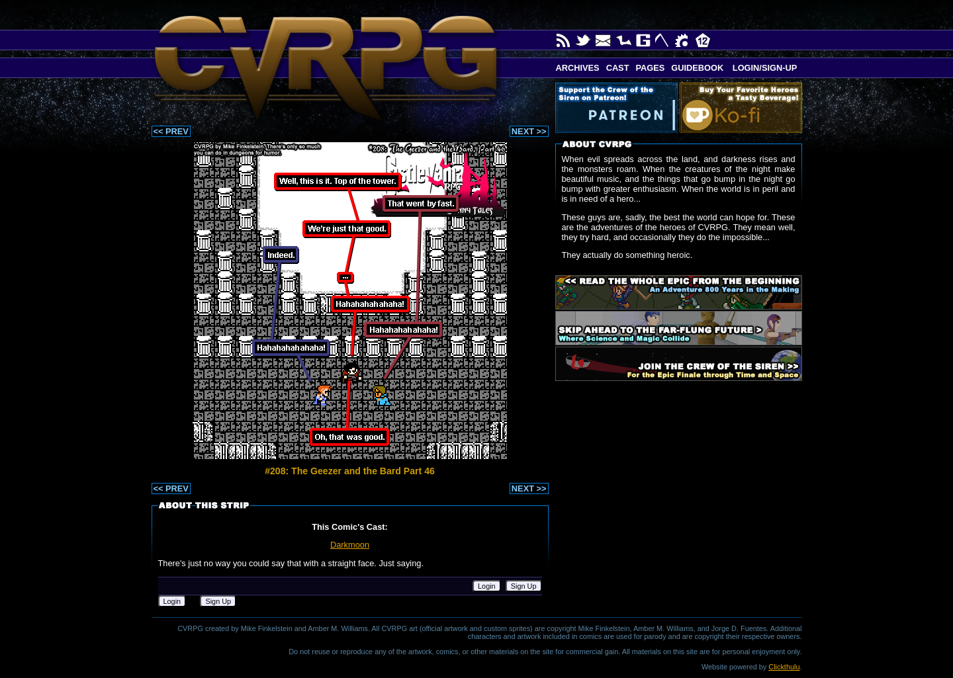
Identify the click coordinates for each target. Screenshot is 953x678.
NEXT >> (529, 131)
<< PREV (171, 131)
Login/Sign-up (763, 68)
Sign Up (524, 586)
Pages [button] (649, 68)
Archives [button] (578, 68)
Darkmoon (349, 545)
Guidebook (697, 68)
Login (487, 586)
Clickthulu (783, 667)
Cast (617, 68)
